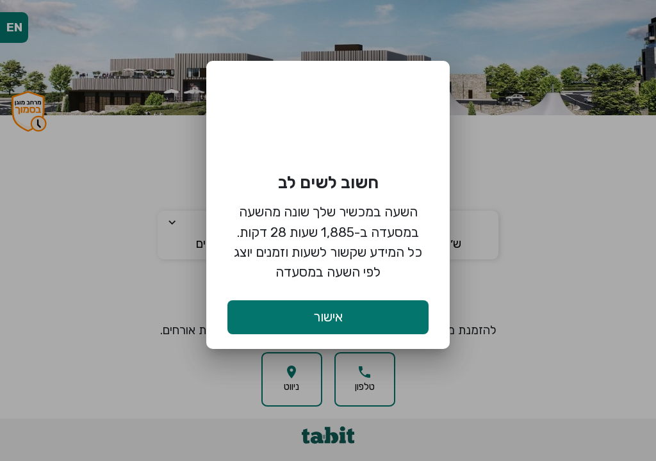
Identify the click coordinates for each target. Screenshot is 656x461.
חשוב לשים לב (328, 182)
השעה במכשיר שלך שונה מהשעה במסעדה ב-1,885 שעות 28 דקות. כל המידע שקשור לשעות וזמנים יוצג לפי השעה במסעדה (328, 242)
